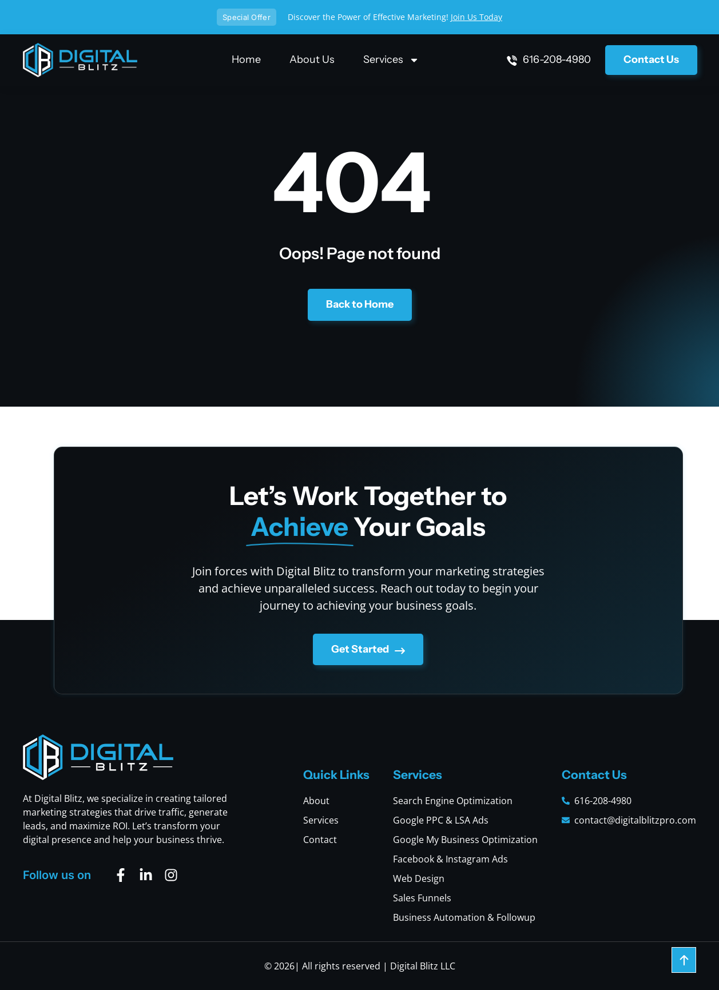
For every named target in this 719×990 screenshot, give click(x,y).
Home (246, 59)
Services (391, 59)
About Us (312, 59)
